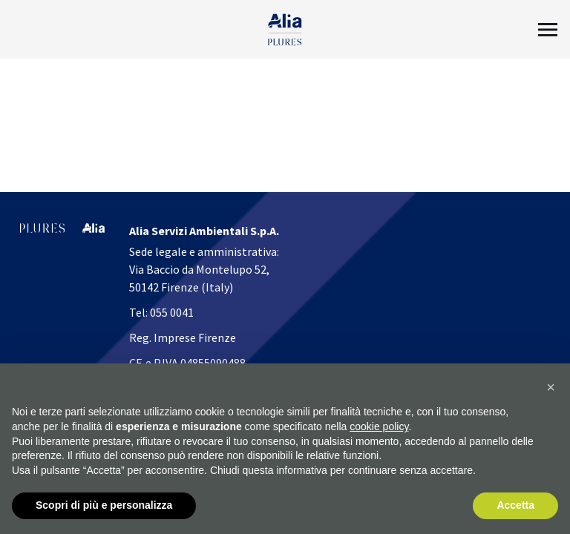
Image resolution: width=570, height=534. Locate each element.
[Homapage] (285, 29)
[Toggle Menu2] (548, 30)
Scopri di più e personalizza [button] (104, 505)
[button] (551, 387)
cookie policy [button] (379, 426)
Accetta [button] (515, 505)
